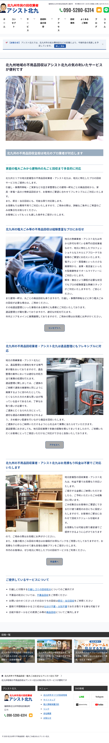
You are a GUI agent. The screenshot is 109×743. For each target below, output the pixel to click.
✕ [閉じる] (103, 44)
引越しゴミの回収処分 (39, 589)
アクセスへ (54, 444)
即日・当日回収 (66, 600)
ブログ (96, 23)
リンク (46, 708)
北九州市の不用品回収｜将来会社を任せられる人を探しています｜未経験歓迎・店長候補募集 (17, 656)
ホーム (4, 23)
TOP (31, 676)
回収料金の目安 (43, 23)
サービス (28, 25)
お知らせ (47, 717)
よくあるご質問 (85, 21)
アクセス (59, 25)
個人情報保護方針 (51, 704)
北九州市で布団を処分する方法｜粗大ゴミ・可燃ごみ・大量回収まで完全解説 (54, 656)
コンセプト (14, 23)
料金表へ (54, 561)
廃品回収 (51, 612)
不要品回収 (43, 595)
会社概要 (47, 713)
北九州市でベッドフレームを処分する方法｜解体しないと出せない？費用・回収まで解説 (91, 656)
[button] (54, 45)
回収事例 (72, 21)
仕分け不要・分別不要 (55, 606)
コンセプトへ (54, 327)
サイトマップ (49, 699)
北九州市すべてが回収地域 (55, 695)
